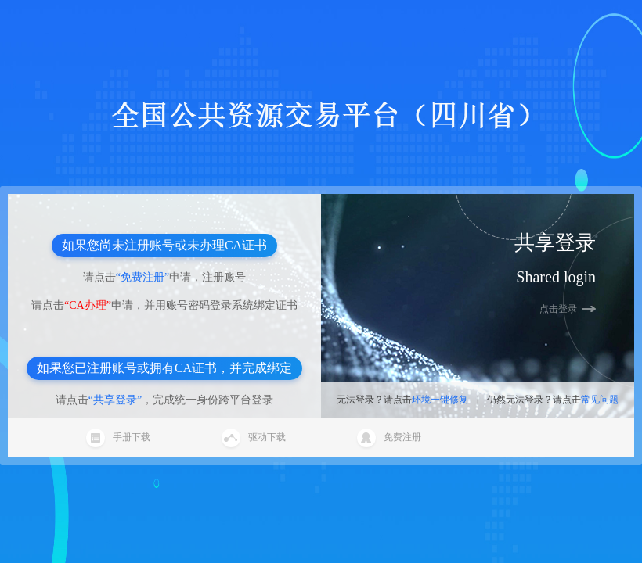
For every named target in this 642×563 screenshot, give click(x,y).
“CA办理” (87, 305)
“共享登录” (115, 400)
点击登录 (558, 308)
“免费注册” (142, 277)
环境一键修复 (440, 399)
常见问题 (600, 399)
